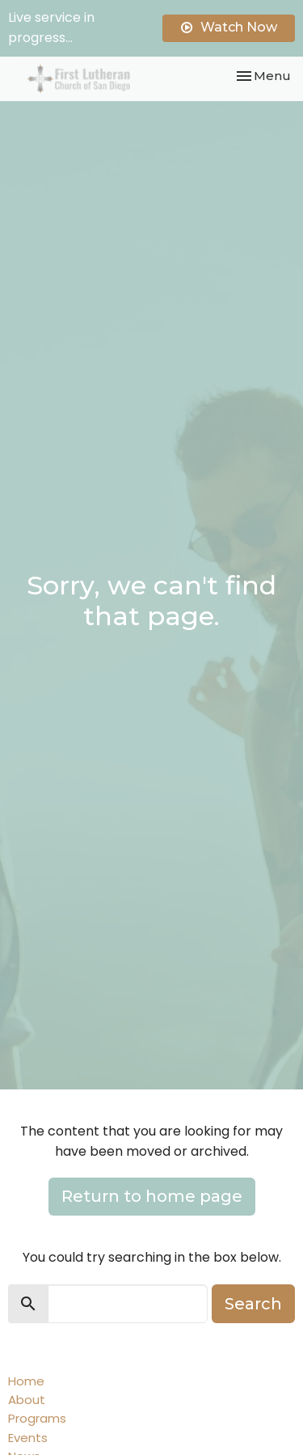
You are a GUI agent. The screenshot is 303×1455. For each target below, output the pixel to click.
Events (28, 1437)
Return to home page (151, 1196)
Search (253, 1303)
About (26, 1399)
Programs (37, 1418)
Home (26, 1381)
